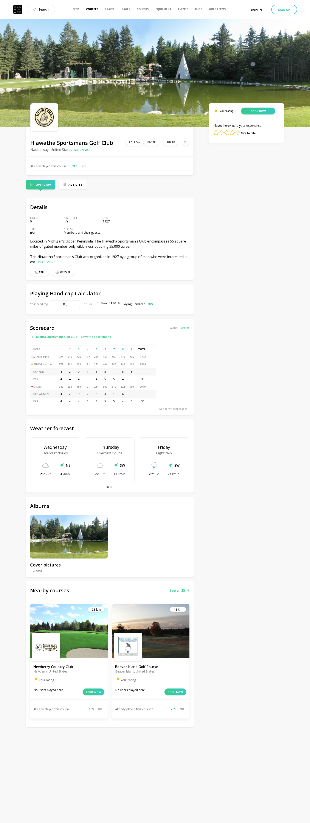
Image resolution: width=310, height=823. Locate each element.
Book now (93, 692)
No (83, 166)
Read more (46, 262)
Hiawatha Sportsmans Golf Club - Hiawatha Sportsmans (71, 337)
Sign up (284, 10)
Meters (185, 328)
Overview (43, 185)
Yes (74, 166)
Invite (151, 142)
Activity (75, 185)
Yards (173, 328)
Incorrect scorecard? (173, 409)
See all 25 (179, 590)
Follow (134, 142)
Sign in (256, 10)
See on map (82, 150)
